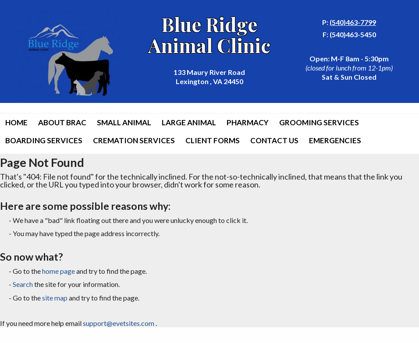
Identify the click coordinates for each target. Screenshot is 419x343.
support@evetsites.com (118, 323)
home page (58, 271)
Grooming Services (319, 122)
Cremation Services (134, 140)
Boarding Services (43, 140)
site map (54, 297)
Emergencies (335, 140)
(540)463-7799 (353, 22)
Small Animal (124, 122)
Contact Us (274, 140)
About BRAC (62, 122)
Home (16, 122)
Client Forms (212, 140)
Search (23, 284)
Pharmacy (248, 122)
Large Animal (189, 122)
